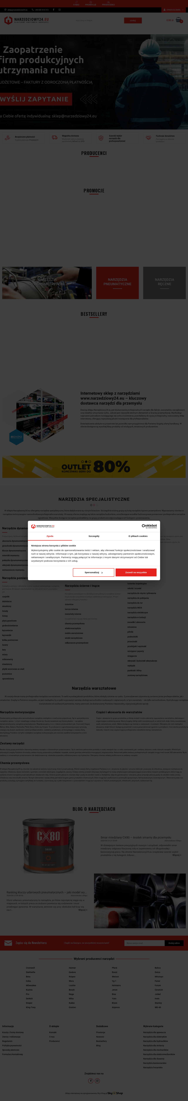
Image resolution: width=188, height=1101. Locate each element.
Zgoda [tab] (50, 536)
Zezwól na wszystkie (136, 572)
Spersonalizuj (94, 572)
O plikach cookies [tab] (138, 536)
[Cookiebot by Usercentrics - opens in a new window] (144, 526)
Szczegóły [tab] (94, 536)
